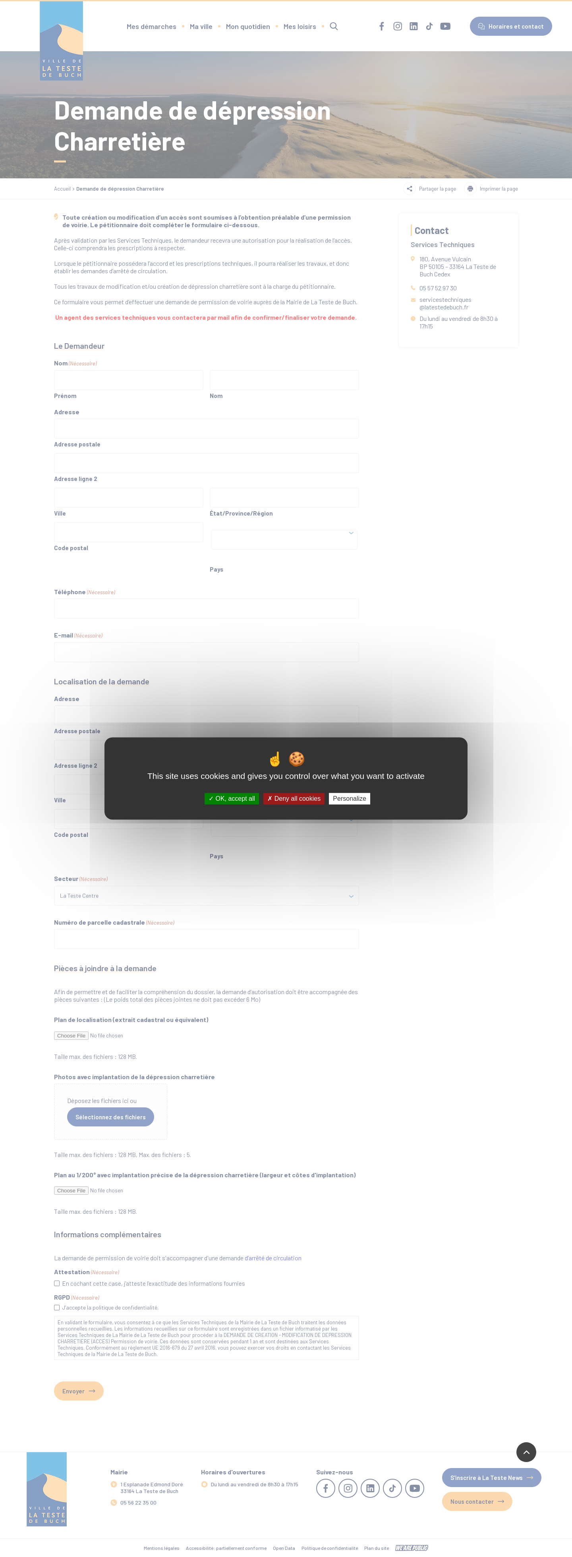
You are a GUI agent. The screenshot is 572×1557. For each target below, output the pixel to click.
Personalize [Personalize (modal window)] (349, 798)
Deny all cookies (294, 798)
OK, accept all (232, 798)
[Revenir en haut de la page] (526, 1452)
